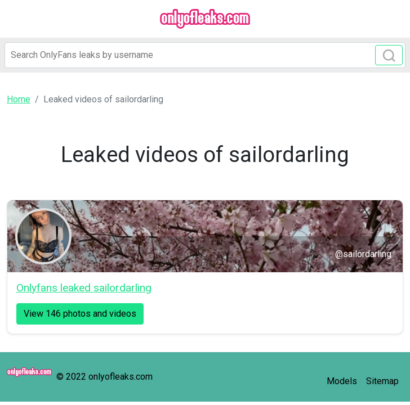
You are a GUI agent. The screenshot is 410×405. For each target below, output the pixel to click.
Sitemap (382, 381)
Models (342, 381)
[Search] (205, 55)
